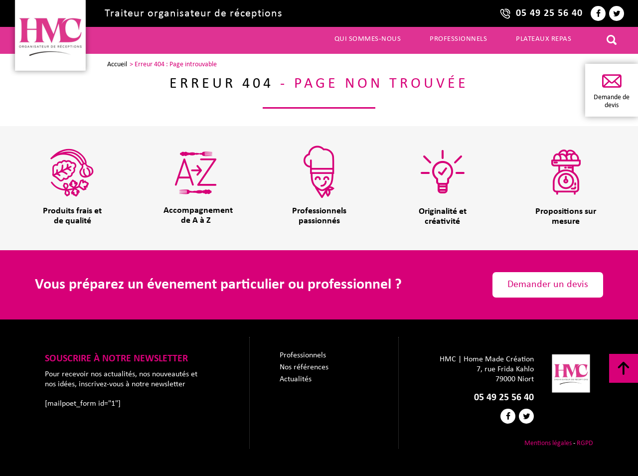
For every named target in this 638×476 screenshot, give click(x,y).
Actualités (296, 379)
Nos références (304, 367)
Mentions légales (548, 443)
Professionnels (458, 39)
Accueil (117, 64)
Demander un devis (547, 285)
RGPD (585, 443)
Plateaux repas (543, 39)
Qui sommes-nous (367, 39)
